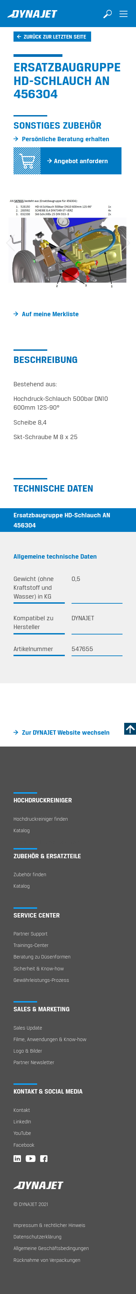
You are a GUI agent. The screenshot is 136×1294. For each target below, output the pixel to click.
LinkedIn (22, 1121)
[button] (10, 243)
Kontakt (21, 1110)
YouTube (22, 1133)
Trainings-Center (31, 945)
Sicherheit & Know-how (38, 968)
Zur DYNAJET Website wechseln (66, 732)
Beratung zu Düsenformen (42, 956)
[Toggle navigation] (123, 18)
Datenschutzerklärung (37, 1236)
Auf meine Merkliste (50, 314)
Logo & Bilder (27, 1051)
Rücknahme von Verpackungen (46, 1260)
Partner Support (30, 933)
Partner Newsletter (33, 1062)
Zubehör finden (29, 874)
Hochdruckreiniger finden (40, 819)
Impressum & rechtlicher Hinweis (49, 1225)
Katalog (21, 830)
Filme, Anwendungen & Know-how (49, 1039)
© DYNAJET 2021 (30, 1204)
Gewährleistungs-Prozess (41, 980)
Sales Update (27, 1028)
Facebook (23, 1145)
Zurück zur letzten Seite (55, 37)
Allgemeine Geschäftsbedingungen (51, 1248)
